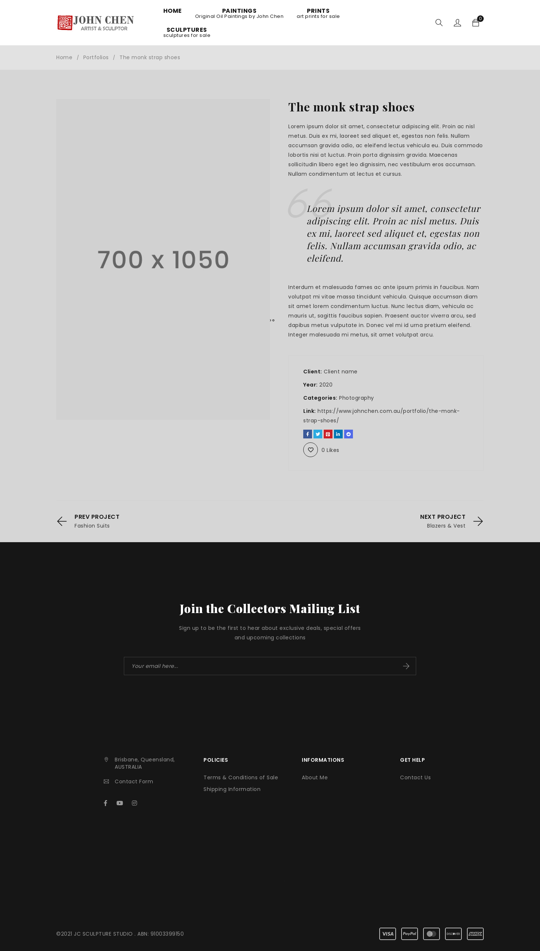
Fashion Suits (92, 525)
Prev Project (97, 517)
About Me (315, 777)
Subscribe (406, 666)
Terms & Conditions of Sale (241, 777)
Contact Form (134, 781)
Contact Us (415, 777)
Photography (356, 398)
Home (64, 57)
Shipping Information (232, 789)
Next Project (442, 517)
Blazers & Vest (446, 525)
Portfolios (96, 57)
